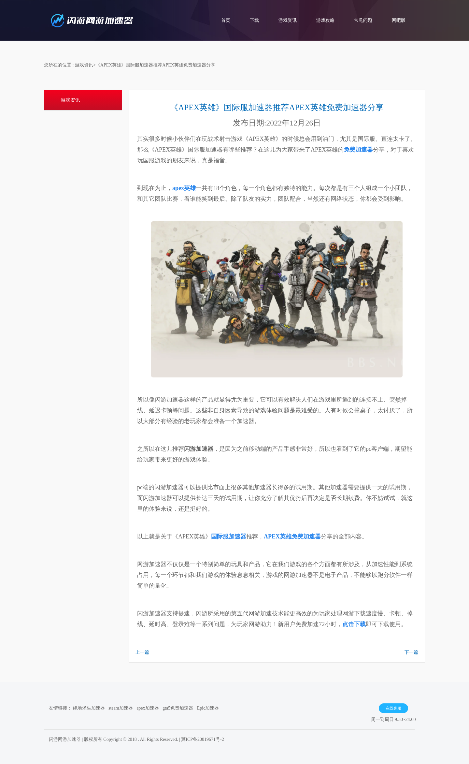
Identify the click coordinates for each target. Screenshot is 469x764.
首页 (225, 20)
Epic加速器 (208, 708)
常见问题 (363, 20)
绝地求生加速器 (89, 708)
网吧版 (398, 20)
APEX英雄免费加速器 (292, 536)
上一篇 (142, 652)
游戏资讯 (287, 20)
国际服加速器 (228, 536)
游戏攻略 (325, 20)
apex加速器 (147, 708)
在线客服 (393, 708)
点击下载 (354, 624)
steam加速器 (120, 708)
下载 (254, 20)
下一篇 (411, 652)
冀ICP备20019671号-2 (202, 739)
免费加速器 (358, 149)
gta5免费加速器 (178, 708)
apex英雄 (184, 188)
